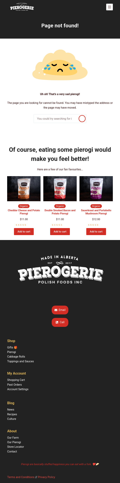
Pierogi (11, 352)
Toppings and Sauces (20, 361)
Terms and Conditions (20, 477)
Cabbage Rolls (16, 356)
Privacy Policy (46, 477)
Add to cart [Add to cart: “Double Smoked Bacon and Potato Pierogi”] (60, 231)
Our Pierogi (14, 442)
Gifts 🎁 (12, 347)
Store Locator (15, 446)
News (10, 409)
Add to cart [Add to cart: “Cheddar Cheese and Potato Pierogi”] (23, 231)
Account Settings (17, 389)
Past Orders (14, 384)
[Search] (82, 118)
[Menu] (109, 7)
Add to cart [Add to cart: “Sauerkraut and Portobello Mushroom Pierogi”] (96, 231)
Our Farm (13, 437)
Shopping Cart (16, 380)
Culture (11, 419)
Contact (12, 451)
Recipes (12, 414)
